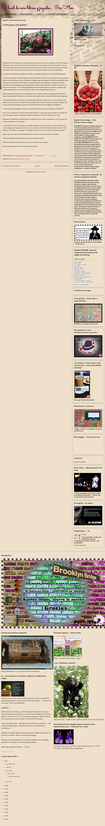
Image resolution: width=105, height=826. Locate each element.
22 (5, 789)
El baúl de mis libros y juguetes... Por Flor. (37, 8)
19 (5, 799)
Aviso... (39, 14)
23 (5, 786)
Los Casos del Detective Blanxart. (57, 14)
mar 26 (10, 773)
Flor (84, 535)
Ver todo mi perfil (80, 545)
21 (5, 792)
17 (5, 806)
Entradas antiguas (62, 166)
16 (5, 809)
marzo (8, 771)
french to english (80, 462)
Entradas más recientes (12, 166)
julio (7, 767)
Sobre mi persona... (26, 14)
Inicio (37, 166)
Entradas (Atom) (40, 172)
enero (8, 781)
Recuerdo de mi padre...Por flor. (19, 159)
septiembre (9, 764)
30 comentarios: (39, 155)
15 (5, 812)
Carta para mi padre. (15, 25)
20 (5, 796)
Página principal (10, 14)
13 (5, 819)
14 (5, 816)
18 (5, 802)
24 (5, 761)
